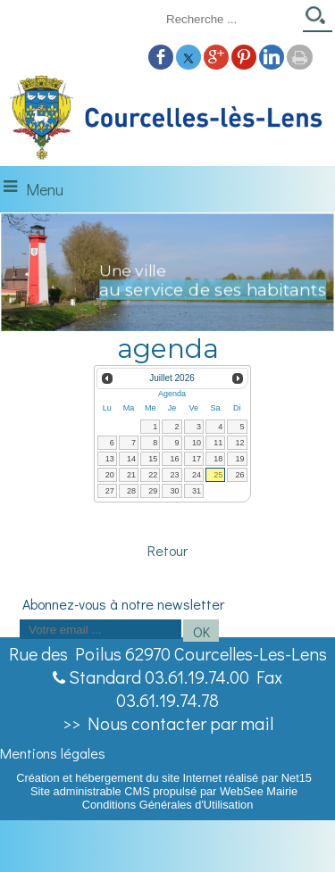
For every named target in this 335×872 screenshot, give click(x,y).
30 (175, 490)
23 (175, 474)
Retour (167, 550)
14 (131, 458)
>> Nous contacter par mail (168, 723)
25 (218, 474)
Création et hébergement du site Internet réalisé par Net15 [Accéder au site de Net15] (164, 778)
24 (196, 474)
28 (131, 490)
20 (109, 474)
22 (152, 474)
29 (152, 490)
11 (218, 442)
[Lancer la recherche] (317, 20)
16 (175, 458)
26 (239, 474)
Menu (44, 189)
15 (152, 458)
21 (131, 474)
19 (239, 458)
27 (109, 490)
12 (239, 442)
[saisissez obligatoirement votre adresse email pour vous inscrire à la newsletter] (100, 629)
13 (109, 458)
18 (218, 458)
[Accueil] (167, 118)
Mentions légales (52, 752)
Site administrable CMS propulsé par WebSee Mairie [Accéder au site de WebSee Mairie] (163, 791)
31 (196, 490)
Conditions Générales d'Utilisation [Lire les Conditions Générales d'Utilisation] (168, 804)
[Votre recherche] (229, 18)
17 (196, 458)
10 (196, 442)
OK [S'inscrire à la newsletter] (201, 631)
